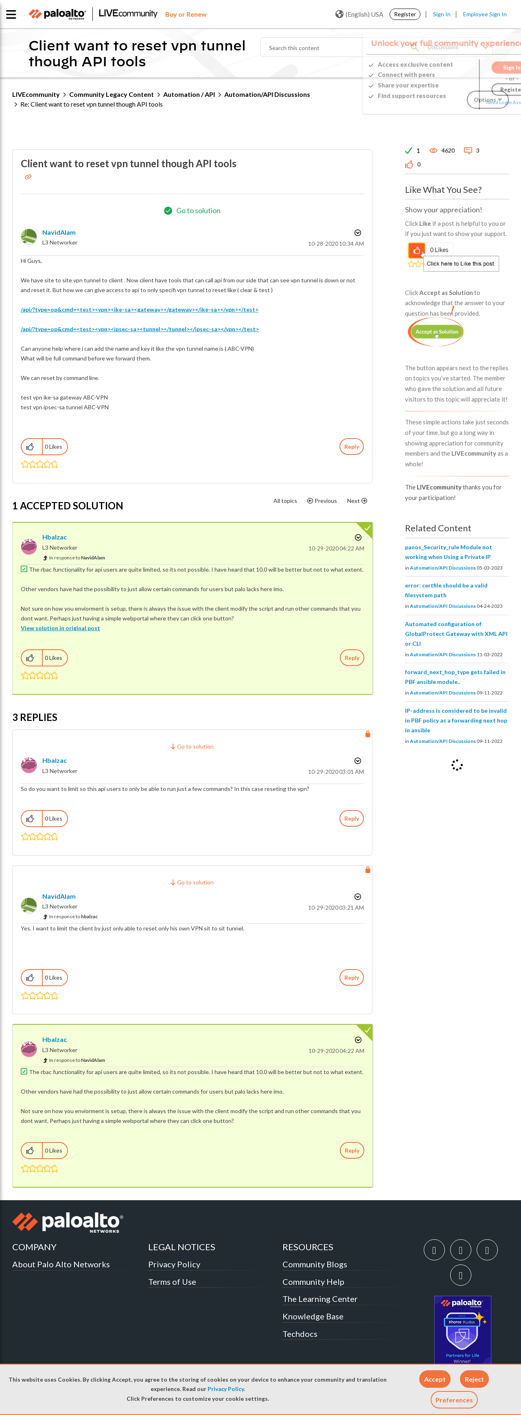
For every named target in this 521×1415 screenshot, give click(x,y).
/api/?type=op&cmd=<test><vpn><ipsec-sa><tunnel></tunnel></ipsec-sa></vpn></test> (140, 328)
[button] (435, 1379)
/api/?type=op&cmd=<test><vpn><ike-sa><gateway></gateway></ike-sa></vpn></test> (139, 309)
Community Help (313, 1281)
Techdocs (299, 1334)
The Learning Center (320, 1299)
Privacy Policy (226, 1389)
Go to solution (198, 210)
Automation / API (189, 94)
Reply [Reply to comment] (352, 657)
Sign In (442, 14)
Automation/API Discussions (267, 94)
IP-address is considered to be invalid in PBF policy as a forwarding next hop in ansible (456, 720)
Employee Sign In (485, 14)
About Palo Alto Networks (61, 1264)
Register (405, 14)
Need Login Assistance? (472, 102)
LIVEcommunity (36, 94)
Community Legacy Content (111, 94)
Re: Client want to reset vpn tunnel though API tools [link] (91, 104)
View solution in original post (60, 628)
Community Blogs (314, 1264)
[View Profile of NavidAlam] (59, 232)
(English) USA (359, 14)
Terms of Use (172, 1281)
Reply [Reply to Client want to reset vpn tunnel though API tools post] (351, 446)
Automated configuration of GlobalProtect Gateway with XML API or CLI (456, 633)
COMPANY (34, 1246)
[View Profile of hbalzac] (54, 536)
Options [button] (357, 233)
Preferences (454, 1400)
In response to (77, 558)
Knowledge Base (313, 1316)
